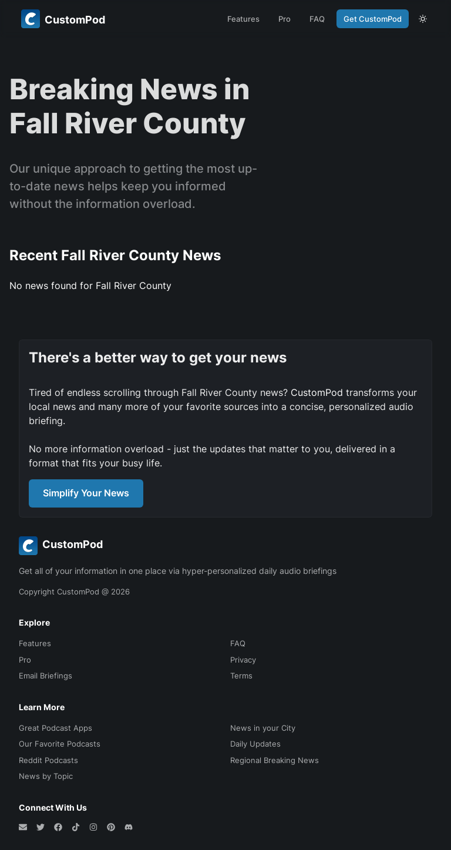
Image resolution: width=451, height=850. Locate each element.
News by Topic (46, 776)
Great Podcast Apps (55, 728)
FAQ (317, 18)
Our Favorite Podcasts (59, 743)
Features (243, 18)
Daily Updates (255, 743)
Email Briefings (45, 675)
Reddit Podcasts (48, 760)
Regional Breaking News (274, 760)
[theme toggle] (422, 18)
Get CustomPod (373, 18)
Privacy (243, 659)
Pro (284, 18)
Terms (241, 675)
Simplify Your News (86, 493)
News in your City (262, 728)
